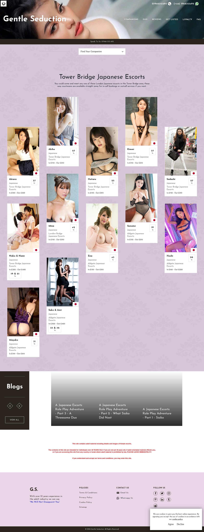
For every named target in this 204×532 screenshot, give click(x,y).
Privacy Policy (85, 498)
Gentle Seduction (34, 19)
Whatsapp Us (126, 498)
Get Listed (172, 20)
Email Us (124, 493)
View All (14, 420)
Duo (145, 20)
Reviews (156, 20)
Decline (180, 524)
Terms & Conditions (88, 493)
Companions (131, 20)
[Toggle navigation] (120, 19)
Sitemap (83, 507)
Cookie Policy (85, 502)
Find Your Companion (91, 51)
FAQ (199, 20)
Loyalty (187, 20)
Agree (171, 524)
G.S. (34, 489)
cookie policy (177, 519)
